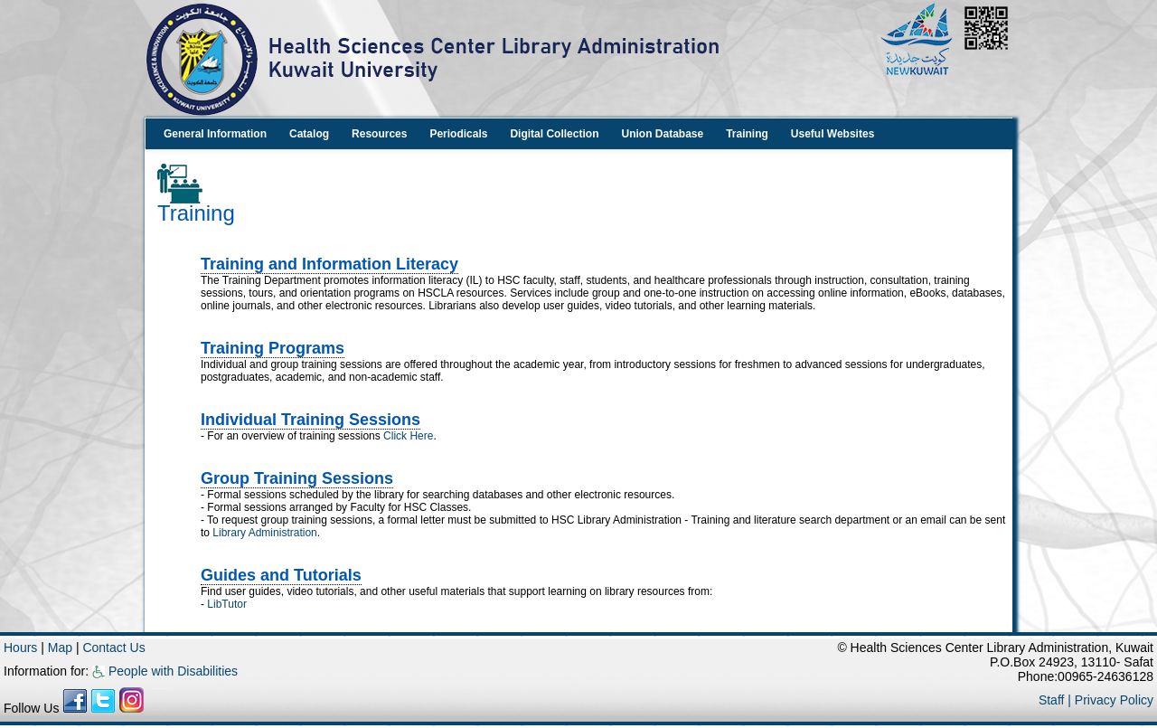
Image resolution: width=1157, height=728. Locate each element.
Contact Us (113, 647)
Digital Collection (554, 134)
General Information (215, 134)
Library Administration (264, 532)
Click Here (408, 436)
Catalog (309, 134)
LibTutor (227, 604)
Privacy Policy (1114, 700)
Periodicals (458, 134)
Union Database (662, 134)
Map (62, 647)
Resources (379, 134)
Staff (1053, 700)
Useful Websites (832, 134)
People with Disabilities (165, 671)
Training (747, 134)
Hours (20, 647)
